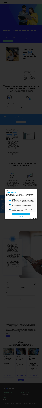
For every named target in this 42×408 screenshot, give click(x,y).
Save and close (21, 216)
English (7, 190)
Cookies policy (8, 197)
